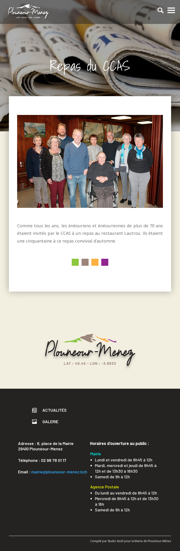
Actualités (49, 410)
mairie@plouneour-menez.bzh (59, 471)
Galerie (45, 421)
